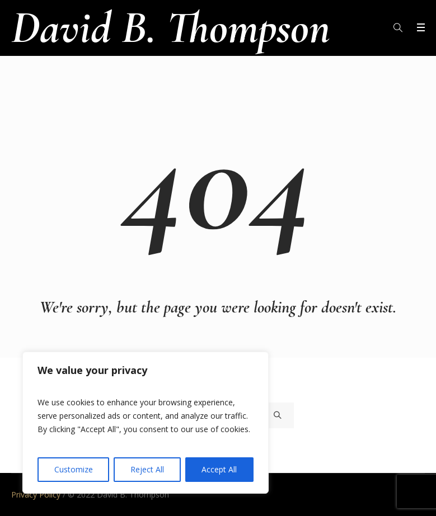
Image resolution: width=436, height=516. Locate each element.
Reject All (147, 469)
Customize (73, 469)
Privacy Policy (35, 494)
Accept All (219, 469)
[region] (145, 423)
